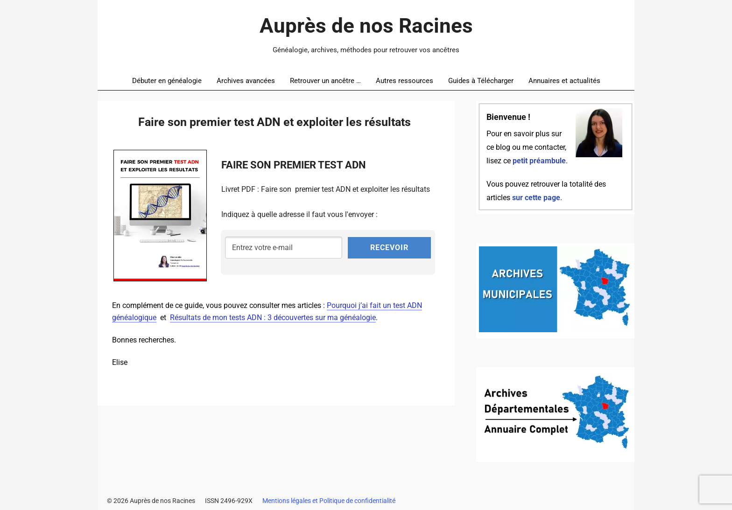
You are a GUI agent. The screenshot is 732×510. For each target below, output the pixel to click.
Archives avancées (246, 81)
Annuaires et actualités (564, 81)
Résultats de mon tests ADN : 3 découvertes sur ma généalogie (273, 317)
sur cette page (536, 198)
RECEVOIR (389, 247)
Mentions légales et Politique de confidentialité (328, 500)
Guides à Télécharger (481, 81)
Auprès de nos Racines (366, 26)
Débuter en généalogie (167, 81)
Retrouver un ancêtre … (325, 81)
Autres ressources (404, 81)
